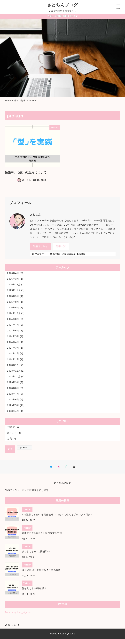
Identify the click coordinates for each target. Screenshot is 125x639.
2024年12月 (14, 313)
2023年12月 (14, 365)
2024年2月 (13, 353)
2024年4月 (13, 342)
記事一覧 (61, 246)
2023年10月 (14, 376)
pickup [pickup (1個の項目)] (25, 447)
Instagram (69, 254)
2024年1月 (13, 359)
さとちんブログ (62, 5)
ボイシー (12, 433)
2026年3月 (13, 279)
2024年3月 (13, 347)
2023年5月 (13, 405)
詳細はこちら (40, 246)
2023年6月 (13, 399)
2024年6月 (13, 330)
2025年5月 (13, 307)
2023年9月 (13, 382)
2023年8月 (13, 388)
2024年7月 (13, 324)
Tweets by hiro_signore (18, 612)
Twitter (55, 254)
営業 (9, 438)
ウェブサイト (40, 254)
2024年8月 (13, 319)
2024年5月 (13, 336)
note (14, 625)
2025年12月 (14, 284)
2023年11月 (14, 370)
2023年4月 (13, 411)
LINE (81, 254)
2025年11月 (14, 290)
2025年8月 (13, 302)
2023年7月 (13, 394)
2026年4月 (13, 273)
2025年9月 (13, 296)
